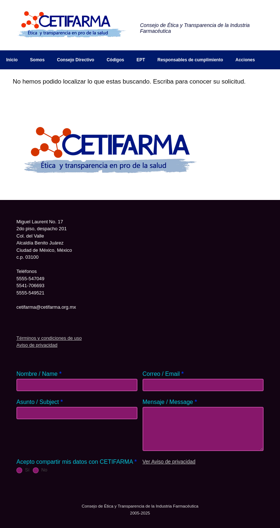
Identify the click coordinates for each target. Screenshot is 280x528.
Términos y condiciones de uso (49, 338)
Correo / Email (163, 374)
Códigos (115, 59)
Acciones (245, 59)
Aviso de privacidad (37, 345)
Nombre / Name (39, 374)
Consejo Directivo (75, 59)
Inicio (12, 59)
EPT (140, 59)
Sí (23, 470)
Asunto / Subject (39, 402)
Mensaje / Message (170, 402)
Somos (37, 59)
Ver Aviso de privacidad (169, 462)
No (40, 470)
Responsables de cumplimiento (190, 59)
